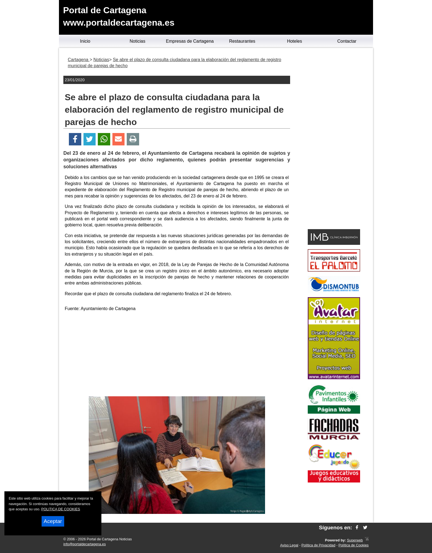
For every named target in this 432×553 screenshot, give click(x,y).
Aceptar (53, 521)
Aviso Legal (289, 545)
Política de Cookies (353, 545)
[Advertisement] (177, 355)
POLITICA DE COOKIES (60, 509)
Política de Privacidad (318, 545)
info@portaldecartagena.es (84, 544)
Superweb (355, 540)
